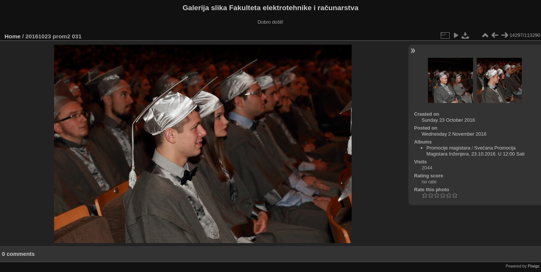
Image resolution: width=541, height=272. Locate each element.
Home (13, 36)
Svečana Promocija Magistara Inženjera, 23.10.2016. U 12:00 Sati (475, 151)
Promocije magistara (448, 148)
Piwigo (533, 266)
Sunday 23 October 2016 (448, 120)
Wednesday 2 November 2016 (454, 134)
